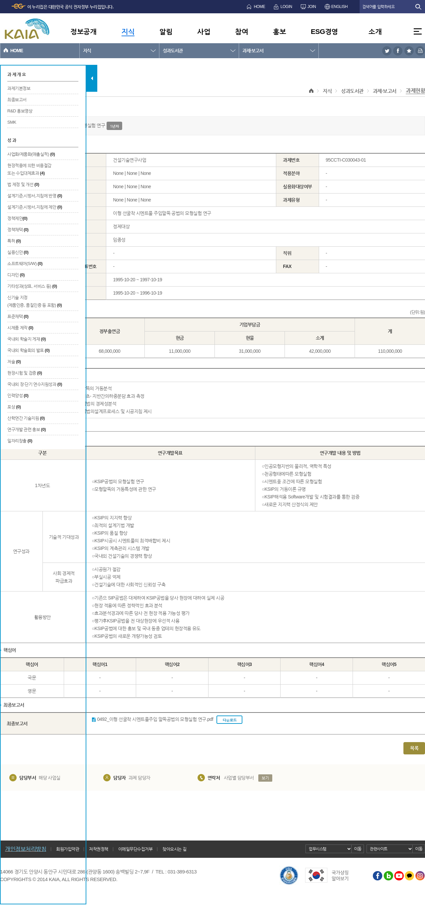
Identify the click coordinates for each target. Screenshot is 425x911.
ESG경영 (324, 31)
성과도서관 (173, 50)
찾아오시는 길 (174, 848)
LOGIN (286, 6)
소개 (375, 31)
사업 (203, 31)
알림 (165, 31)
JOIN (311, 6)
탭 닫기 (91, 78)
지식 (128, 31)
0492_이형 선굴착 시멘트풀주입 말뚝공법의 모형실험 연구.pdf (170, 720)
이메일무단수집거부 (135, 848)
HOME (259, 6)
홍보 (279, 31)
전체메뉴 (418, 31)
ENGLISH (339, 6)
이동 (358, 848)
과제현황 (415, 90)
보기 (265, 778)
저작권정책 (98, 848)
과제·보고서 (252, 50)
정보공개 (83, 31)
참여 (241, 31)
